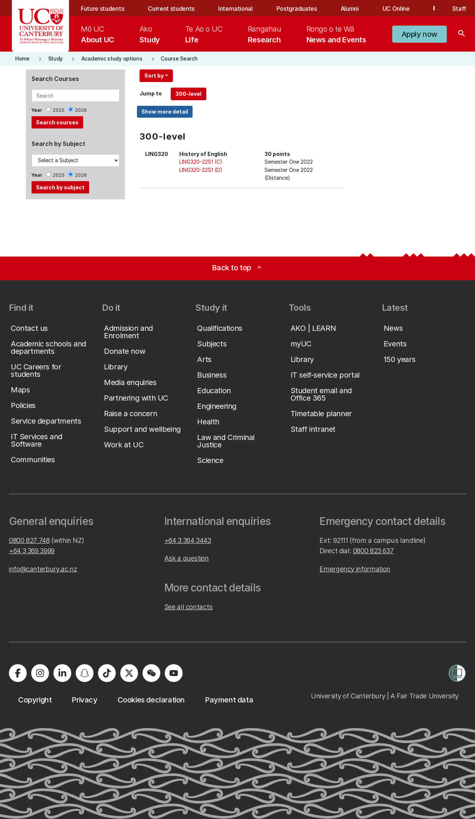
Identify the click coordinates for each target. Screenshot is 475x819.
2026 (81, 110)
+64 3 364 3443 (187, 540)
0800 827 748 (29, 540)
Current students (171, 8)
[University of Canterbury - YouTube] (174, 673)
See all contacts (188, 607)
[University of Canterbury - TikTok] (107, 673)
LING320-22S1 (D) (200, 170)
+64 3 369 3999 (32, 551)
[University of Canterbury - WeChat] (151, 673)
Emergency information (355, 569)
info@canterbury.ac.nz (43, 569)
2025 (59, 110)
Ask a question (186, 558)
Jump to (151, 93)
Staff (459, 8)
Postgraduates (296, 8)
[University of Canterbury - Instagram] (40, 673)
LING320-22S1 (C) (200, 162)
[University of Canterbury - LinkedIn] (62, 673)
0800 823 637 (373, 551)
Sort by (154, 75)
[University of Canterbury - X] (129, 673)
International (235, 8)
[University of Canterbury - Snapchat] (85, 673)
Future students (102, 8)
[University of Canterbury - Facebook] (18, 673)
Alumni (350, 8)
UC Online (396, 8)
